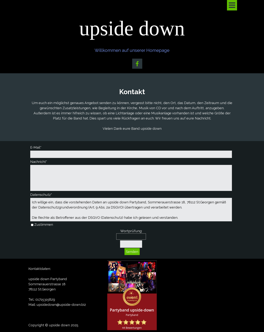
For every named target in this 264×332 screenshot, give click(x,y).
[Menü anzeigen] (232, 5)
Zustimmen (43, 224)
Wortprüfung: (131, 231)
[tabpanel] (132, 109)
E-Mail (35, 147)
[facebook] (137, 64)
